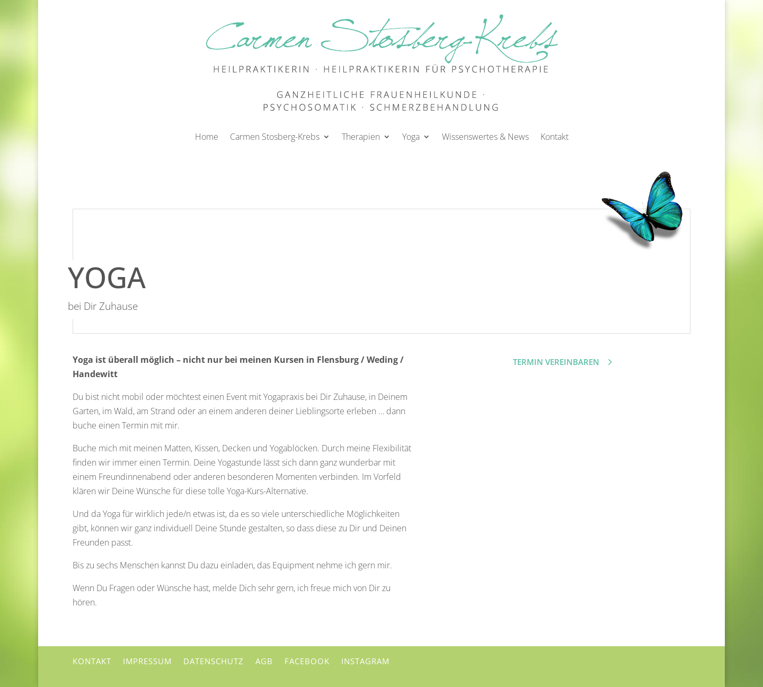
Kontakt (554, 136)
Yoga (411, 136)
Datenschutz (213, 661)
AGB (264, 661)
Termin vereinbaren (556, 361)
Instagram (365, 661)
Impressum (147, 661)
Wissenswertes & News (485, 136)
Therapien (361, 136)
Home (206, 136)
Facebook (307, 661)
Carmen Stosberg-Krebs (275, 136)
